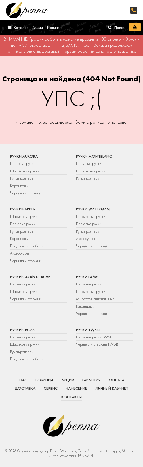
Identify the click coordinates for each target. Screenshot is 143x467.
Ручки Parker (22, 209)
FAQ (22, 380)
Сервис (51, 388)
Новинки (44, 380)
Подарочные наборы (27, 245)
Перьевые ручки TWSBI (94, 337)
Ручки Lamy (87, 276)
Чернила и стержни (25, 192)
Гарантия (91, 380)
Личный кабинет (112, 388)
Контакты (71, 397)
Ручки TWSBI (88, 329)
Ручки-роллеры (22, 178)
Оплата (116, 380)
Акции (67, 380)
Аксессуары (19, 253)
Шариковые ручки (24, 171)
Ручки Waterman (93, 209)
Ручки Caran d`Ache (30, 276)
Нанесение (76, 388)
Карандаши (19, 185)
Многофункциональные (95, 298)
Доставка (25, 388)
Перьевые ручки (22, 163)
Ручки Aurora (24, 156)
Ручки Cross (22, 329)
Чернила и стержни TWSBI (97, 344)
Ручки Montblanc (94, 156)
